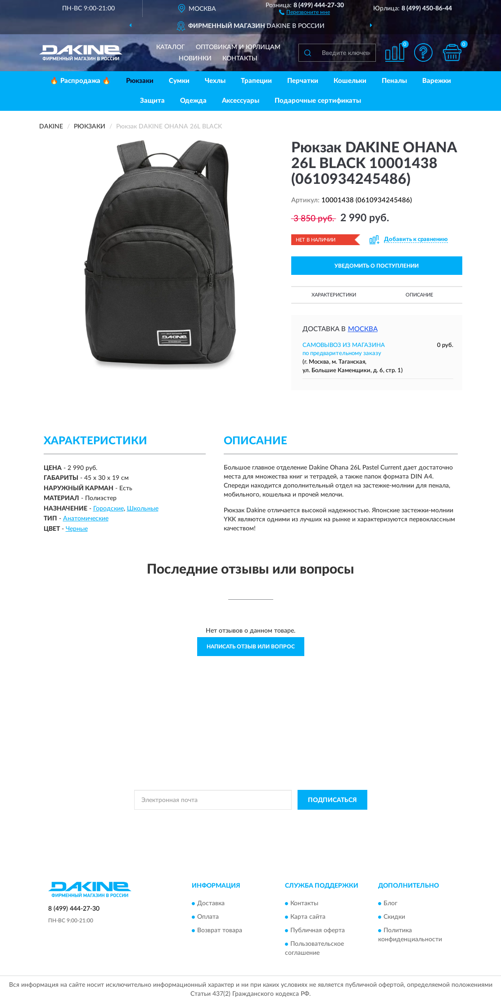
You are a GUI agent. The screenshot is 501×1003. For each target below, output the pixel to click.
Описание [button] (419, 294)
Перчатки (302, 81)
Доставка (211, 903)
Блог (390, 903)
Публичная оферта (317, 930)
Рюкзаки (139, 81)
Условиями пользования (330, 820)
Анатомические (85, 518)
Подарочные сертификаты (318, 100)
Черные (77, 529)
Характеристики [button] (333, 294)
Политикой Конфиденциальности (250, 820)
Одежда (193, 100)
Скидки (394, 917)
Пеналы (394, 81)
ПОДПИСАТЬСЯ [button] (332, 800)
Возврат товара (219, 930)
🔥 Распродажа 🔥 (80, 81)
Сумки (179, 81)
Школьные (142, 509)
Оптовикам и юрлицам (238, 47)
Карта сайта (307, 917)
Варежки (436, 81)
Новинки (195, 58)
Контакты (239, 58)
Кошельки (350, 81)
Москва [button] (363, 329)
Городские (108, 509)
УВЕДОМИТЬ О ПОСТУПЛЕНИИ (376, 266)
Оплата (208, 917)
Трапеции (256, 81)
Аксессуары (240, 100)
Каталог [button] (170, 47)
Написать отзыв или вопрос (251, 646)
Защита (152, 100)
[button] (304, 11)
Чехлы (215, 81)
